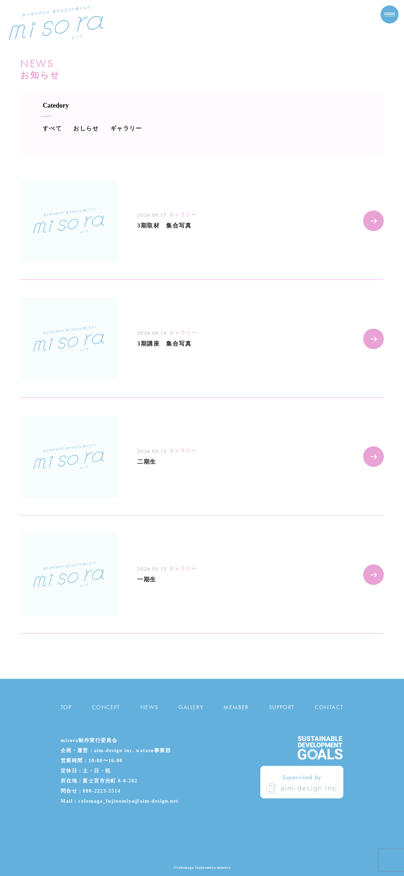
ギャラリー (126, 128)
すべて (52, 128)
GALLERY (190, 707)
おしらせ (86, 128)
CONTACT (329, 707)
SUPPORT (282, 707)
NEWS (149, 707)
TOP (66, 707)
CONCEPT (106, 707)
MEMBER (236, 707)
